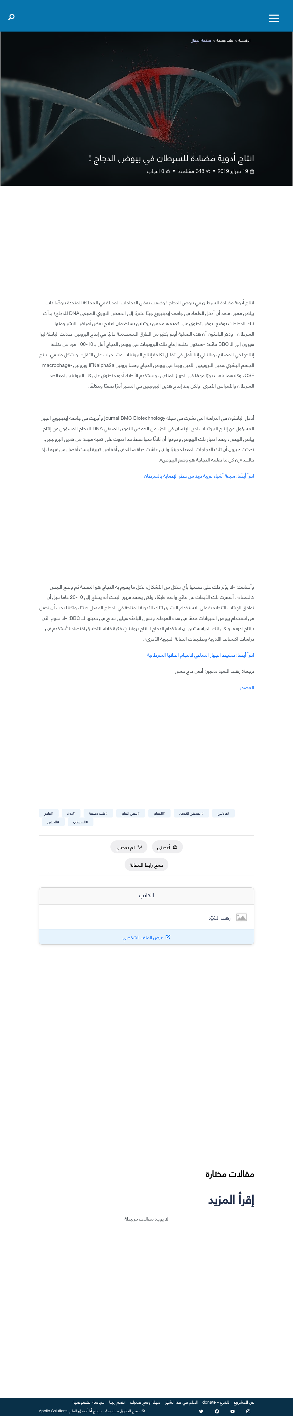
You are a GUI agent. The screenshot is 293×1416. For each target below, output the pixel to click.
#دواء (71, 813)
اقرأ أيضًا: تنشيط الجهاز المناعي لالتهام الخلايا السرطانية (200, 654)
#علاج (48, 813)
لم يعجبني (129, 846)
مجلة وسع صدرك (145, 1401)
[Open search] (11, 16)
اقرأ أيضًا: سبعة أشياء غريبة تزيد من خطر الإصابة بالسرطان (199, 475)
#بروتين (223, 813)
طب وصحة (225, 40)
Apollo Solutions (53, 1410)
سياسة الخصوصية (89, 1401)
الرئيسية (244, 40)
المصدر (247, 686)
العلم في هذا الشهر (181, 1401)
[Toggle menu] (274, 18)
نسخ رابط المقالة (146, 864)
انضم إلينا (117, 1401)
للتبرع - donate (215, 1401)
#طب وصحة (98, 813)
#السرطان (80, 821)
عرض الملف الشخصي (143, 937)
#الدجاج (159, 813)
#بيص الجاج (131, 813)
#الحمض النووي (191, 813)
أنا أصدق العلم (80, 1410)
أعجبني (167, 846)
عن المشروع (244, 1401)
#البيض (53, 821)
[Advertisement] (146, 247)
